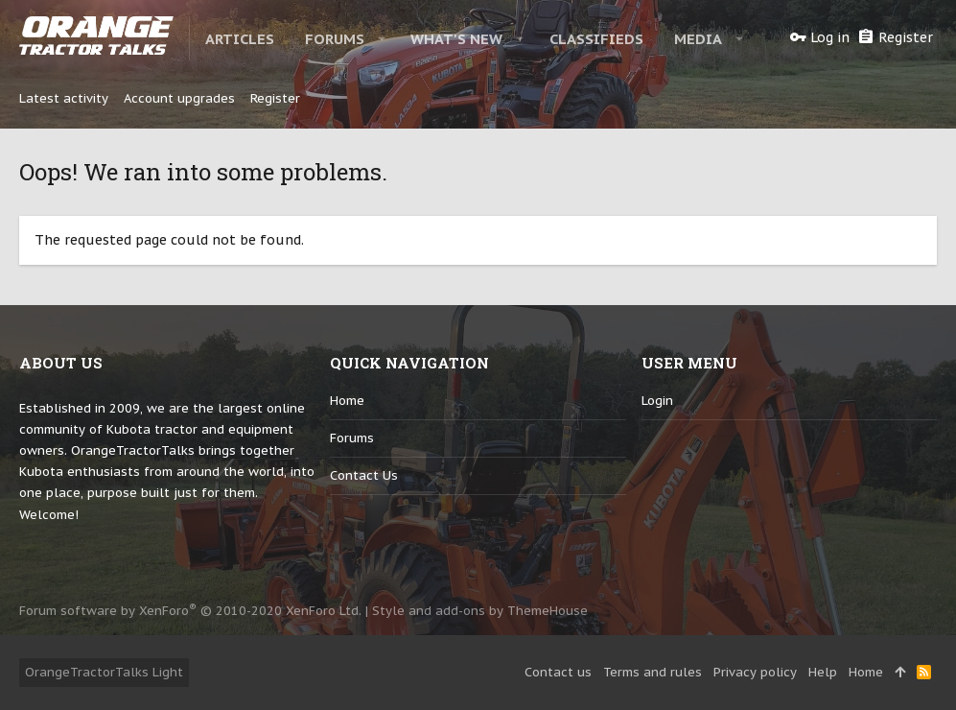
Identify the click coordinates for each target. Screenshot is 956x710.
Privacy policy (755, 672)
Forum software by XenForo (190, 611)
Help (822, 672)
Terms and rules (652, 672)
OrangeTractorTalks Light (104, 672)
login (657, 400)
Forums (352, 438)
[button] (382, 38)
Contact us (364, 475)
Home (347, 400)
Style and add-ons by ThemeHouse (480, 611)
